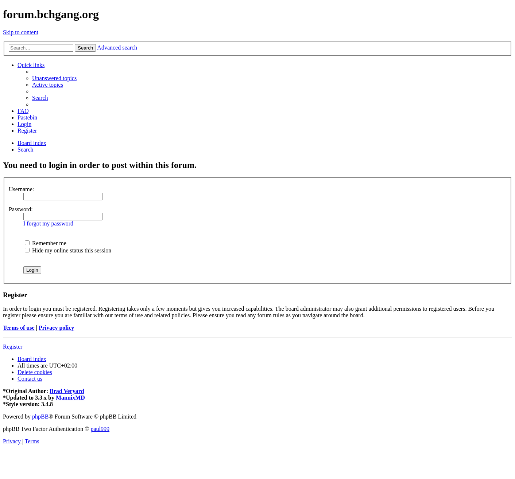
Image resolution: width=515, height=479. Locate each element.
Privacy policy (56, 328)
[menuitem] (54, 78)
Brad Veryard (67, 391)
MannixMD (70, 397)
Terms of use (19, 328)
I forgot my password (48, 223)
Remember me (45, 243)
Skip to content (20, 32)
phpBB (40, 416)
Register (12, 346)
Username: (21, 189)
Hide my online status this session (68, 250)
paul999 (100, 429)
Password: (21, 209)
